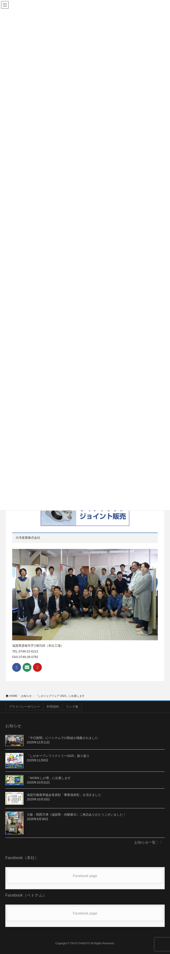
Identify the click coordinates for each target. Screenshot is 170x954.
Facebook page (85, 876)
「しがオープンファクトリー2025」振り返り (58, 756)
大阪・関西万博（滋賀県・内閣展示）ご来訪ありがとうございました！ (76, 814)
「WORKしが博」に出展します (49, 778)
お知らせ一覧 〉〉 (149, 842)
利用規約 (53, 706)
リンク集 (72, 706)
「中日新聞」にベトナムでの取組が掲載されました (62, 738)
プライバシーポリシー (24, 706)
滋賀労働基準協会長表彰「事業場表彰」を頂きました (64, 795)
